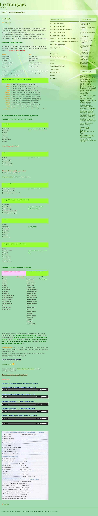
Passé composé (88, 88)
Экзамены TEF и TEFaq (57, 35)
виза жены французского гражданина (87, 97)
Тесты (52, 63)
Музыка (52, 75)
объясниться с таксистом (86, 112)
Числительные (54, 69)
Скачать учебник (55, 48)
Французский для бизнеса (58, 32)
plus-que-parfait (88, 90)
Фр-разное (53, 78)
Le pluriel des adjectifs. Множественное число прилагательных (87, 58)
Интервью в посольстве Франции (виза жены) (64, 41)
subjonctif (6, 504)
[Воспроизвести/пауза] (3, 390)
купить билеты (83, 108)
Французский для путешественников (61, 29)
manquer (90, 86)
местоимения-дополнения (86, 111)
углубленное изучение (85, 126)
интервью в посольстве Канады (88, 104)
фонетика (87, 135)
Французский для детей (57, 26)
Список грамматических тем (17, 12)
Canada (90, 75)
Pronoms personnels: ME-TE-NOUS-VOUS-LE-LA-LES (87, 46)
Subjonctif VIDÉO (8, 364)
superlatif (82, 93)
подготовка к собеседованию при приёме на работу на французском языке (87, 117)
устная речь (84, 129)
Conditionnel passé (85, 67)
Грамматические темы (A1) (58, 57)
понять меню (90, 122)
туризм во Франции (85, 124)
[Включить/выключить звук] (41, 390)
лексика (92, 108)
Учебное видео (54, 72)
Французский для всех (57, 23)
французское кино (84, 140)
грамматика (88, 100)
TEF (87, 92)
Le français (13, 4)
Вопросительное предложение (85, 24)
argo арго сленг (84, 75)
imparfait (91, 81)
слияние (91, 123)
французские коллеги (85, 137)
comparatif (88, 77)
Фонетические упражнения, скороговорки (88, 37)
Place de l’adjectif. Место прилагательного (87, 63)
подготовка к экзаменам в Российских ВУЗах (88, 119)
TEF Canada (91, 95)
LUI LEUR (86, 85)
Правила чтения (55, 51)
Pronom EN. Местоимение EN (88, 28)
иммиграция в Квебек (85, 103)
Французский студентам (57, 44)
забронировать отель (85, 102)
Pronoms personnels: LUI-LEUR (88, 41)
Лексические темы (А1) (57, 66)
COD (82, 77)
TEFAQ (83, 95)
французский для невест (86, 139)
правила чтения (84, 123)
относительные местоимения (87, 114)
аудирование (85, 96)
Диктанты (53, 60)
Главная (4, 12)
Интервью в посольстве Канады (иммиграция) (64, 38)
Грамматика (7, 22)
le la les (84, 84)
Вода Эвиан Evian (7, 177)
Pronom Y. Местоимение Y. (87, 32)
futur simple (86, 80)
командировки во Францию (87, 106)
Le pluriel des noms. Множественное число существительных (87, 52)
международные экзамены (87, 110)
